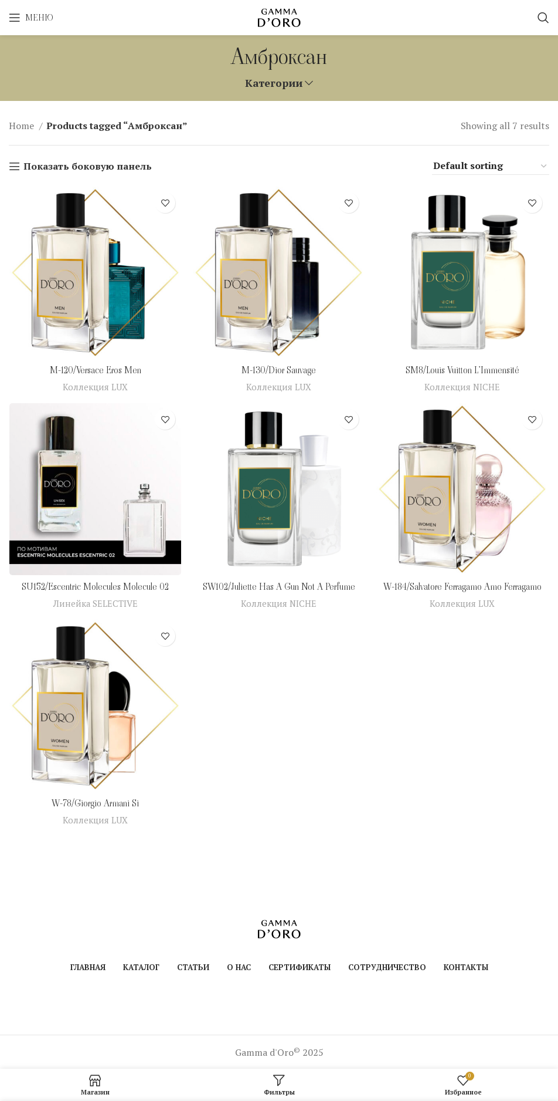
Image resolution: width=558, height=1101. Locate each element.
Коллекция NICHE (463, 387)
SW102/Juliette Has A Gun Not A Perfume (279, 587)
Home (22, 125)
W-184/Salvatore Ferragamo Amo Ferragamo (463, 587)
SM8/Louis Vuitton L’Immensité (463, 370)
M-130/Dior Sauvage (278, 370)
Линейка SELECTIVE (95, 603)
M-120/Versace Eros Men (95, 370)
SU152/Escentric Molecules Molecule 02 (94, 587)
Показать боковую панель (87, 166)
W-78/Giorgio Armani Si (95, 804)
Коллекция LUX (95, 387)
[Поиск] (543, 17)
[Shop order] (490, 166)
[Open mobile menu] (31, 17)
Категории (273, 83)
